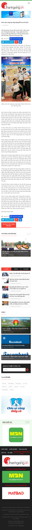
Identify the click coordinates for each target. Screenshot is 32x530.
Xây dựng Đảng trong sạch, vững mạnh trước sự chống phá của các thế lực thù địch (19, 303)
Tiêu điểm (6, 269)
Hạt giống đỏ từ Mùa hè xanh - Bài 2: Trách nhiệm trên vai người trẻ (18, 287)
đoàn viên (4, 386)
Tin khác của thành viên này (8, 224)
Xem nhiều (25, 269)
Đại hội (11, 389)
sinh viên (16, 386)
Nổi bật (16, 269)
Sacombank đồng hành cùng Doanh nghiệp (13, 345)
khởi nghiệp (10, 383)
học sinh (22, 386)
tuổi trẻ (10, 386)
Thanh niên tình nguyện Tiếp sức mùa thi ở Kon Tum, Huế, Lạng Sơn (19, 295)
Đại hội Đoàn (5, 389)
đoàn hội (4, 383)
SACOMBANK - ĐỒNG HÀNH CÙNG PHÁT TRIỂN (15, 356)
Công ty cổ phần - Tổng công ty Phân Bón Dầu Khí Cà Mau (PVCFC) (15, 329)
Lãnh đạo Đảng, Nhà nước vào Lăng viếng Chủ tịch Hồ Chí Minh (15, 252)
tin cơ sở (25, 383)
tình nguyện (18, 383)
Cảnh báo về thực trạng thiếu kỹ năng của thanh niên (19, 280)
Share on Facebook (16, 39)
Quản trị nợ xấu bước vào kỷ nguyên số (19, 273)
